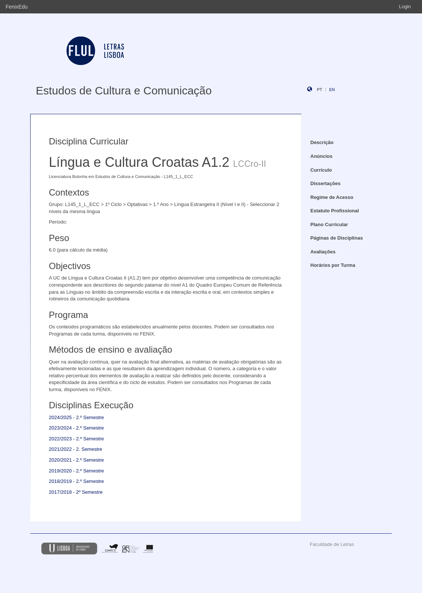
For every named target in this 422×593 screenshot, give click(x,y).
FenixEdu (17, 7)
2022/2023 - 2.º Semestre (76, 438)
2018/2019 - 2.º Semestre (76, 481)
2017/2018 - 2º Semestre (76, 492)
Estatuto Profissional (335, 210)
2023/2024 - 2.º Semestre (76, 428)
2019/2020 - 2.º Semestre (76, 471)
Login (405, 6)
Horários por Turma (333, 265)
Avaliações (323, 252)
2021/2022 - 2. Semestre (75, 449)
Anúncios (322, 156)
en (332, 89)
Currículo (321, 170)
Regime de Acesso (332, 197)
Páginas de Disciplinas (337, 238)
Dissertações (326, 183)
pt (319, 89)
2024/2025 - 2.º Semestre (76, 417)
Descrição (322, 142)
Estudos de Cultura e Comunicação (124, 90)
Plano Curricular (329, 224)
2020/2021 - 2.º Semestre (76, 460)
